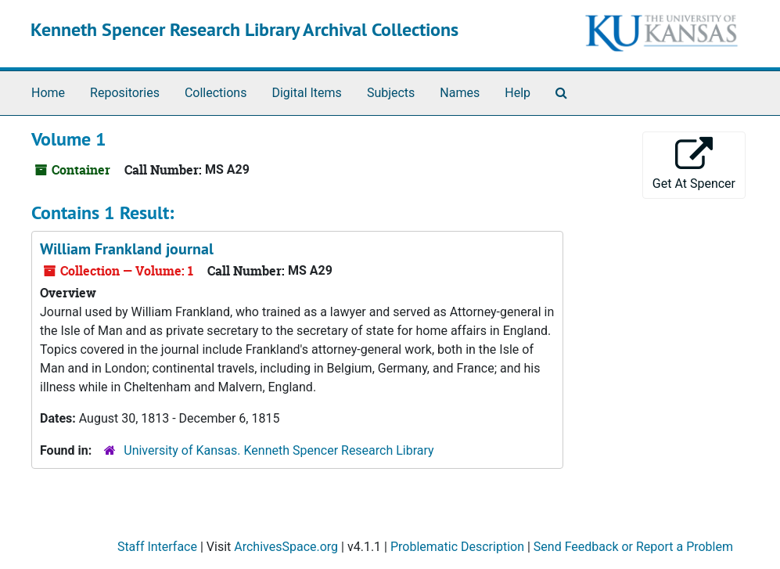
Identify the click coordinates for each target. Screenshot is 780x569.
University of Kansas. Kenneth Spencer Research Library (278, 450)
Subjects (391, 92)
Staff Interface (157, 546)
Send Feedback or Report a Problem (633, 546)
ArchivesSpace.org (286, 546)
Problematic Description (457, 546)
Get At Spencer (693, 164)
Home (48, 92)
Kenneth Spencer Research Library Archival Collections (244, 29)
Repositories (125, 92)
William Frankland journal (127, 249)
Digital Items (306, 92)
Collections (216, 92)
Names (460, 92)
